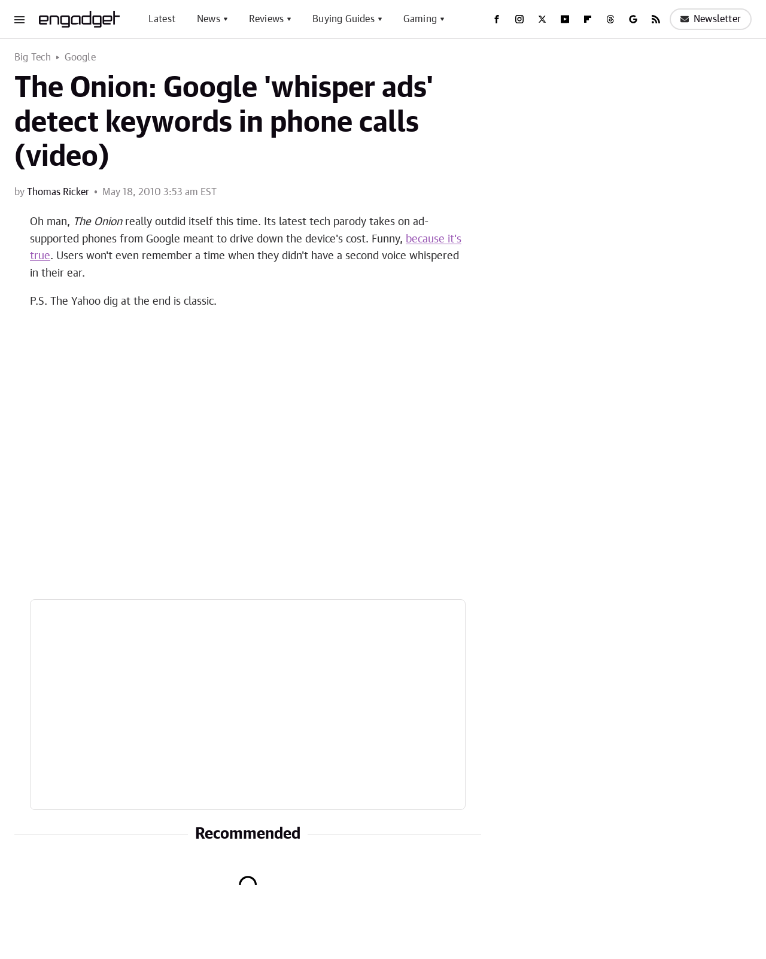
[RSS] (656, 19)
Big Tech (32, 57)
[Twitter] (542, 19)
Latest (161, 19)
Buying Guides (343, 19)
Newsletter (710, 19)
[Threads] (610, 19)
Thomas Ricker (58, 192)
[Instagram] (519, 19)
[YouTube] (565, 19)
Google (80, 57)
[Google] (633, 19)
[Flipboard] (588, 19)
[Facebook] (497, 19)
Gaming (420, 19)
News (208, 19)
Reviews (266, 19)
